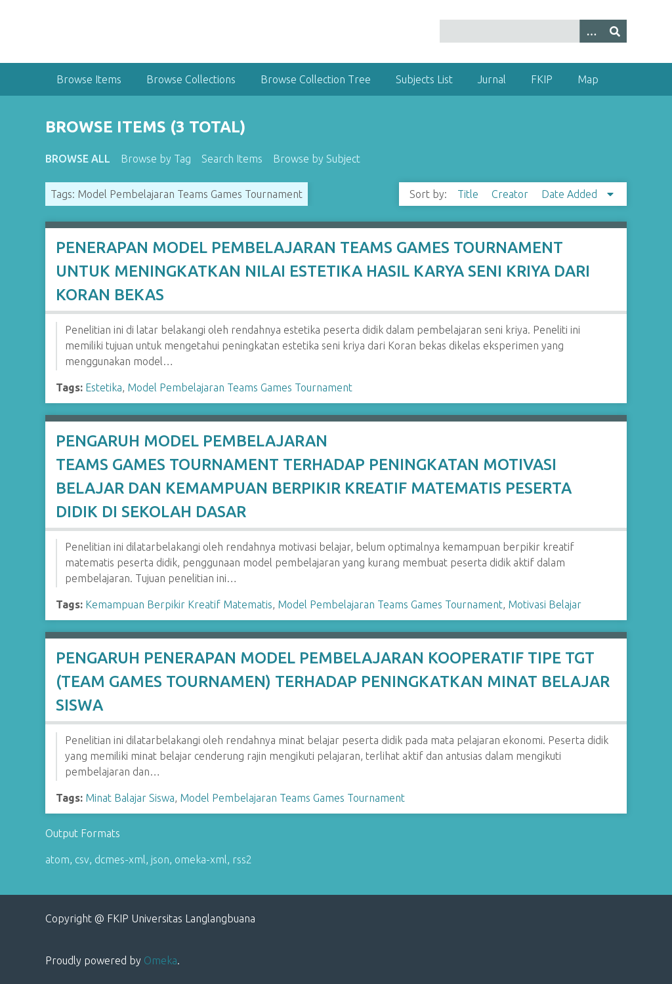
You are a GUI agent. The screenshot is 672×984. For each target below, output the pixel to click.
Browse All (77, 159)
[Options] (591, 31)
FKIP (542, 79)
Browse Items (88, 79)
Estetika (103, 387)
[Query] (533, 31)
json (160, 859)
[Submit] (615, 31)
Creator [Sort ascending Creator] (511, 194)
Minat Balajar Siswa (130, 798)
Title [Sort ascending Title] (469, 194)
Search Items (231, 159)
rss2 (242, 859)
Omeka (160, 960)
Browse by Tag (156, 159)
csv (82, 859)
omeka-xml (201, 859)
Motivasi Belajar (544, 604)
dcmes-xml (120, 859)
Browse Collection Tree (316, 79)
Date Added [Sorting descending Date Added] (570, 194)
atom (57, 859)
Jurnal (492, 79)
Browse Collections (191, 79)
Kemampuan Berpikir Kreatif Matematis (178, 604)
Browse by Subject (316, 159)
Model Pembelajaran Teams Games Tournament (239, 387)
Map (588, 79)
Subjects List (424, 79)
